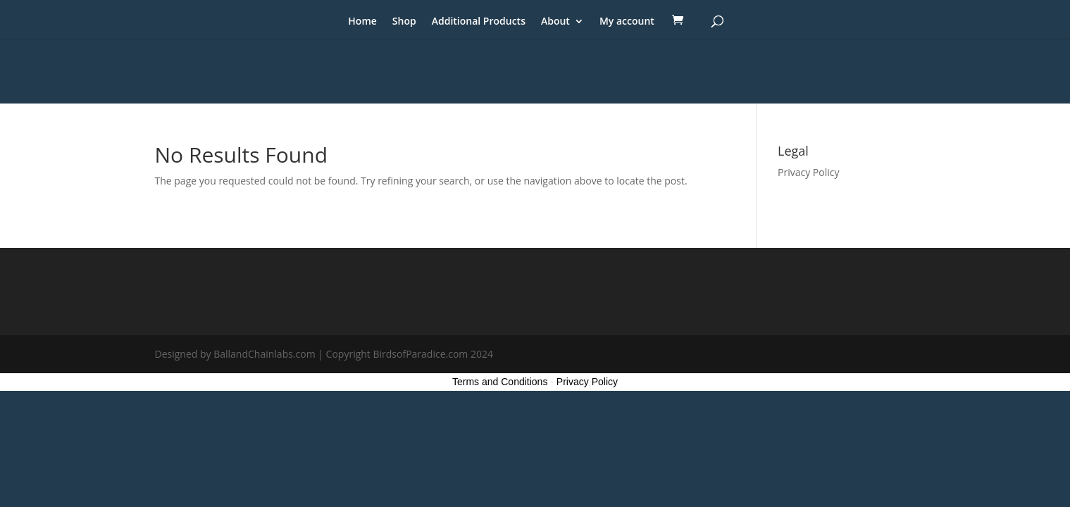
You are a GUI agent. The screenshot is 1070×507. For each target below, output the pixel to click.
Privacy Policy (808, 172)
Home (362, 21)
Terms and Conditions (499, 381)
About (555, 21)
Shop (404, 21)
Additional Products (478, 21)
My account (626, 21)
